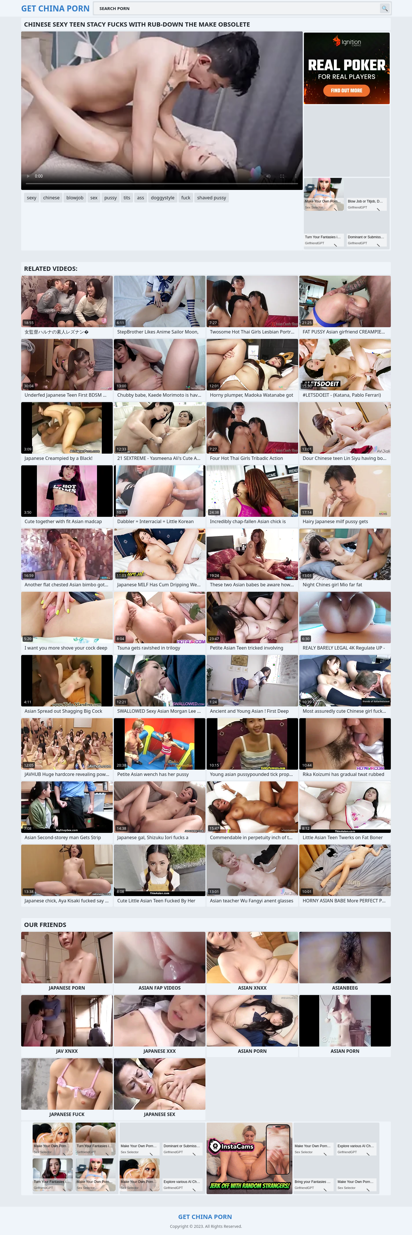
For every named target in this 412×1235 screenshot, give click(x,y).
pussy (110, 197)
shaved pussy (211, 197)
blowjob (75, 197)
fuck (186, 197)
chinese (51, 197)
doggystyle (163, 197)
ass (140, 197)
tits (127, 197)
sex (94, 197)
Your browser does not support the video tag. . (162, 110)
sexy (31, 197)
